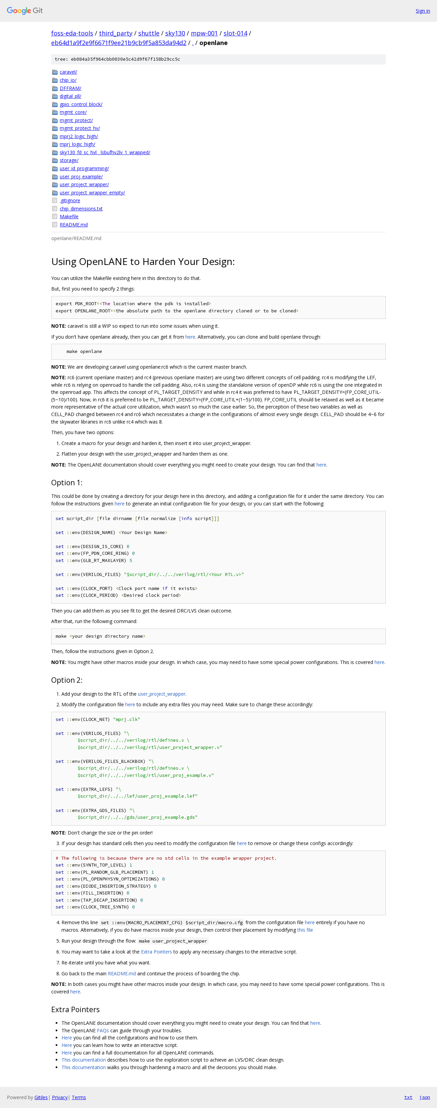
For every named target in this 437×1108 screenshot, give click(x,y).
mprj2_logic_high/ (79, 136)
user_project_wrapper (161, 694)
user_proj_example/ (81, 176)
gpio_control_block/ (81, 104)
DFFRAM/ (70, 88)
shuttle (148, 33)
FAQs (103, 1030)
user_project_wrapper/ (84, 184)
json (424, 1097)
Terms (79, 1097)
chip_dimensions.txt (81, 208)
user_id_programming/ (84, 168)
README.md (74, 224)
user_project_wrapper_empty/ (92, 192)
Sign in (423, 11)
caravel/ (68, 72)
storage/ (69, 160)
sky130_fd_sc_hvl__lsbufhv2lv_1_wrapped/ (105, 152)
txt (408, 1097)
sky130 (175, 33)
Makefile (69, 216)
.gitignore (70, 200)
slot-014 (235, 33)
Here (66, 1037)
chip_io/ (68, 80)
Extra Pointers (156, 951)
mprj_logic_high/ (77, 144)
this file (305, 930)
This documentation (83, 1060)
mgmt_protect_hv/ (80, 128)
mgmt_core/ (73, 112)
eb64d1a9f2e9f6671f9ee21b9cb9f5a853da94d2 (118, 43)
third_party (115, 33)
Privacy (60, 1097)
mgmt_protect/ (76, 120)
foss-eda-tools (72, 33)
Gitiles (41, 1097)
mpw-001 (204, 33)
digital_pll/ (70, 96)
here (190, 337)
